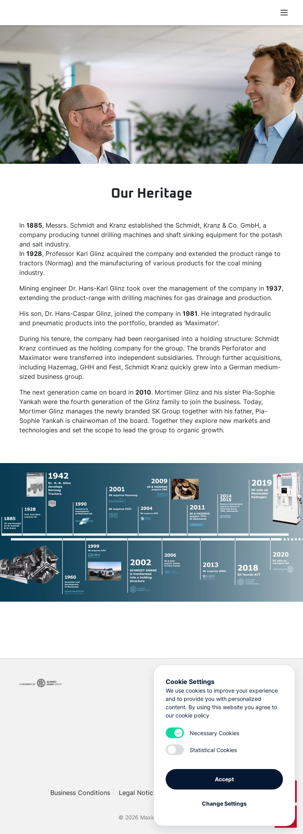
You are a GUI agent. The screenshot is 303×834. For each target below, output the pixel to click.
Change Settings (224, 803)
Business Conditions (80, 793)
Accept (224, 779)
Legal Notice (138, 793)
